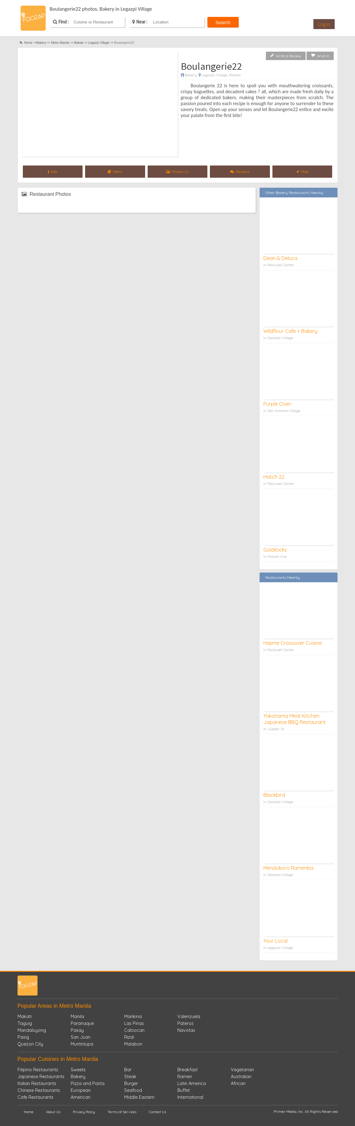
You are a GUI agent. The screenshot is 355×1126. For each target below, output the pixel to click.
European (81, 1090)
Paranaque (82, 1023)
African (238, 1083)
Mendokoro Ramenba (288, 868)
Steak (130, 1076)
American (80, 1097)
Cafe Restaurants (35, 1097)
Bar (127, 1070)
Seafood (133, 1090)
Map (302, 171)
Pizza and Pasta (87, 1083)
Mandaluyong (32, 1030)
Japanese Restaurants (41, 1076)
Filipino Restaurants (38, 1070)
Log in (324, 24)
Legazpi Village (98, 42)
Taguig (25, 1023)
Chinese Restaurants (39, 1090)
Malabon (133, 1044)
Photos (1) (177, 171)
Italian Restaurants (37, 1083)
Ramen (184, 1076)
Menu (115, 171)
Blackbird (274, 795)
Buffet (183, 1090)
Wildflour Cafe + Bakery (290, 331)
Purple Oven (277, 404)
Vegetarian (242, 1070)
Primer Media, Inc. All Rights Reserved (306, 1111)
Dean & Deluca (280, 258)
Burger (131, 1083)
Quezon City (30, 1044)
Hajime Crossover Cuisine (292, 643)
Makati (78, 42)
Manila (77, 1016)
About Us (53, 1112)
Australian (241, 1076)
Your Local (275, 941)
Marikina (133, 1016)
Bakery (41, 42)
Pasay (77, 1030)
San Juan (80, 1037)
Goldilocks (275, 550)
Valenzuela (188, 1016)
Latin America (191, 1083)
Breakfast (187, 1070)
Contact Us (157, 1112)
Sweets (78, 1070)
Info (52, 171)
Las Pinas (134, 1023)
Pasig (23, 1037)
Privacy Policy (84, 1112)
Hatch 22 (273, 477)
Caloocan (134, 1030)
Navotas (186, 1030)
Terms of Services (122, 1112)
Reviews (240, 171)
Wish (320, 55)
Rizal (129, 1037)
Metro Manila (60, 42)
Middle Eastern (139, 1097)
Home (28, 42)
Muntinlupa (82, 1044)
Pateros (185, 1023)
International (190, 1097)
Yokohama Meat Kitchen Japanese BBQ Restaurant (294, 719)
